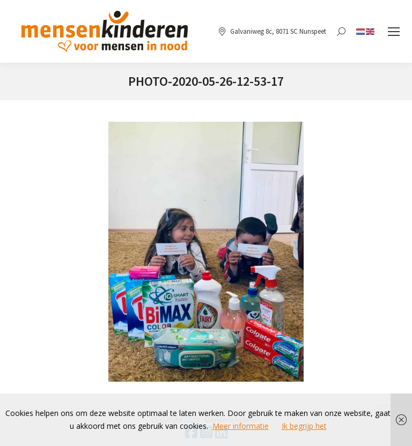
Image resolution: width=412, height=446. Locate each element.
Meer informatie (240, 426)
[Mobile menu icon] (393, 31)
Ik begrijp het (304, 426)
